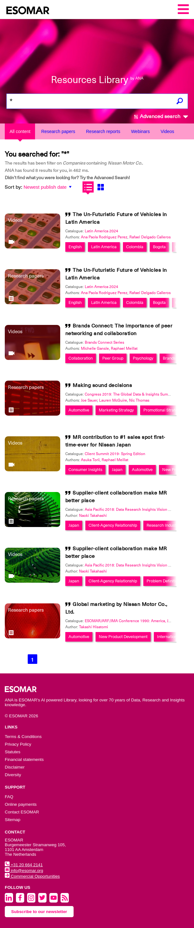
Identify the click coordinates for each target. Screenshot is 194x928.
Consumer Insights (85, 469)
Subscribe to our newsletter (39, 911)
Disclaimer (15, 767)
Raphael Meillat (124, 348)
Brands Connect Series (104, 342)
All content (20, 131)
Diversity (13, 774)
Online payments (21, 804)
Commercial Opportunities (32, 876)
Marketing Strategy (116, 410)
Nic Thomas (139, 400)
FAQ (9, 796)
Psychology (143, 358)
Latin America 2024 (101, 231)
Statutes (12, 751)
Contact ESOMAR (22, 812)
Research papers (58, 131)
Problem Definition (163, 581)
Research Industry (163, 525)
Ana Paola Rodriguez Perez (104, 237)
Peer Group (112, 358)
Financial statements (24, 759)
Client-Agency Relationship (113, 525)
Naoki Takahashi (93, 515)
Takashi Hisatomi (93, 626)
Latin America (104, 247)
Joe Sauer (89, 400)
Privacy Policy (18, 744)
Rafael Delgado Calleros (150, 237)
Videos (167, 131)
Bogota (159, 247)
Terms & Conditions (23, 736)
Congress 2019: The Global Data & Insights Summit (129, 394)
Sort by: (13, 187)
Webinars (140, 131)
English (75, 247)
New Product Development (123, 636)
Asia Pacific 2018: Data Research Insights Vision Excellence (136, 509)
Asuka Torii (90, 459)
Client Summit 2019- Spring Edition (115, 453)
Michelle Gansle (95, 348)
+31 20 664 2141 (24, 864)
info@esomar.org (24, 870)
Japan (117, 469)
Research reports (103, 131)
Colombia (134, 247)
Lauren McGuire (113, 400)
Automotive (78, 410)
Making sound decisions (102, 385)
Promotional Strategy (162, 410)
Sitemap (12, 819)
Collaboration (80, 358)
